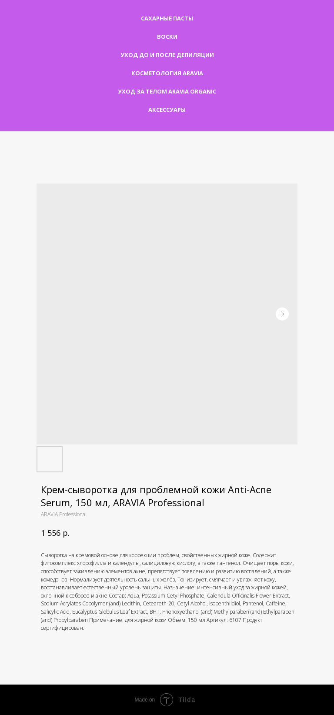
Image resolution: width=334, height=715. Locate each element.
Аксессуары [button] (167, 110)
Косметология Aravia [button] (167, 73)
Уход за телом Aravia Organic (167, 91)
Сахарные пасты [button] (167, 18)
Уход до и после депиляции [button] (167, 55)
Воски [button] (167, 36)
